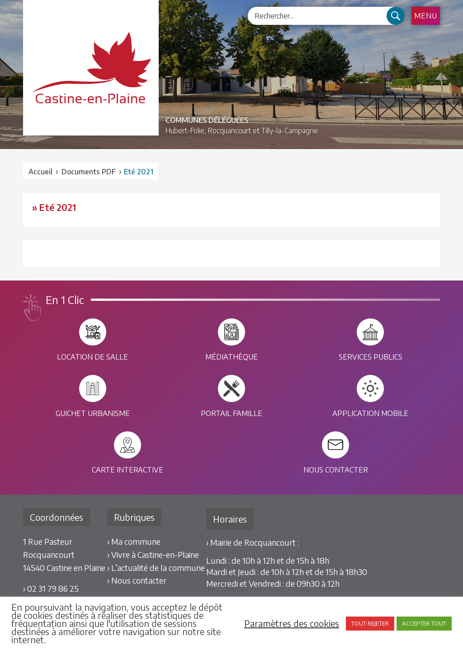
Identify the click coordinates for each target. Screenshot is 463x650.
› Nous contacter (136, 580)
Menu (425, 15)
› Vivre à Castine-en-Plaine (153, 554)
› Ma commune (134, 541)
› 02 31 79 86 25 (51, 588)
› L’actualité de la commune (156, 567)
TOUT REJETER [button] (370, 623)
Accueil (40, 171)
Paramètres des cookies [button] (291, 623)
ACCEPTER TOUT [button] (424, 623)
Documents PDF (88, 171)
